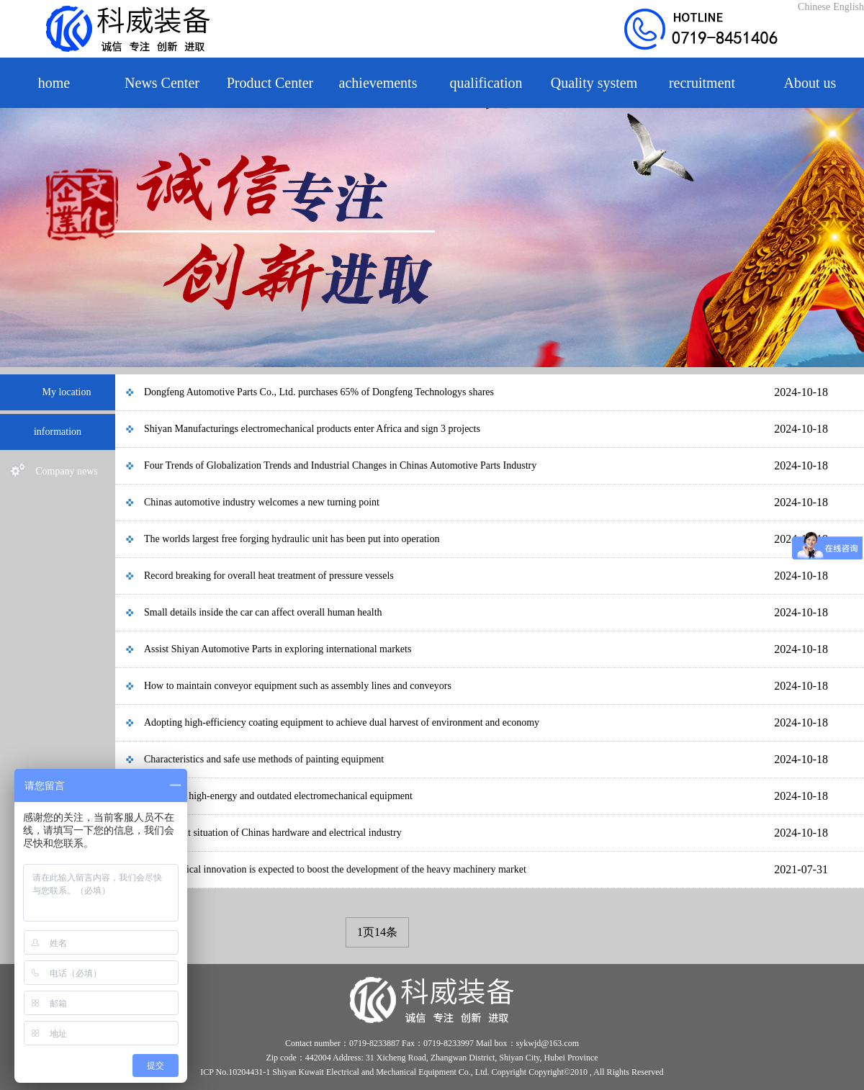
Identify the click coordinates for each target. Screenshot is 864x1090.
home (54, 83)
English (848, 6)
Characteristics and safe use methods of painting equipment (264, 759)
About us (810, 83)
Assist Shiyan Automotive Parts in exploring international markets (277, 649)
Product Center (270, 83)
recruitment (702, 83)
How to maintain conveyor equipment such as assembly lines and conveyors (297, 685)
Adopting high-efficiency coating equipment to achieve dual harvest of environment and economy (341, 722)
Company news (54, 472)
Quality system (594, 83)
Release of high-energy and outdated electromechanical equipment (278, 796)
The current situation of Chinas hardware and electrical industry (273, 832)
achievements (378, 83)
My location (54, 393)
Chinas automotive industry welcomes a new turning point (261, 502)
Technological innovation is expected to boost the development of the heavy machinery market (335, 869)
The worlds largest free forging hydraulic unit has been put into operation (291, 538)
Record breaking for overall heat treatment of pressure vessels (269, 575)
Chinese (814, 6)
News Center (162, 83)
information (57, 431)
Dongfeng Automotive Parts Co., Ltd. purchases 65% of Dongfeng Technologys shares (319, 392)
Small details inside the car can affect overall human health (263, 612)
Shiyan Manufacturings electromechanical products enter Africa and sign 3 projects (312, 428)
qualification (485, 83)
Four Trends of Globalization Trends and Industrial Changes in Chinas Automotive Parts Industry (340, 465)
